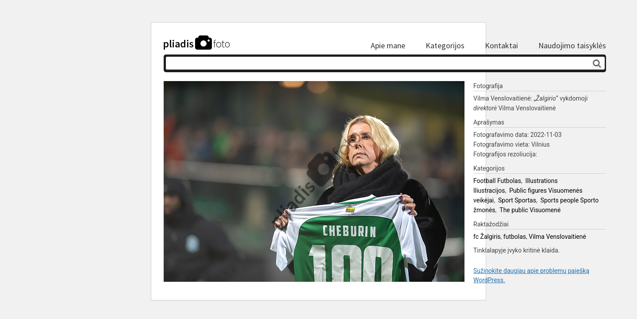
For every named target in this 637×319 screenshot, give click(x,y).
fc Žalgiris (487, 236)
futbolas (514, 236)
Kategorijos (445, 46)
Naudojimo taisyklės (572, 46)
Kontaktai (501, 46)
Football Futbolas (497, 180)
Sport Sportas (517, 200)
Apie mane (388, 46)
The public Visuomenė (529, 210)
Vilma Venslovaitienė (557, 236)
